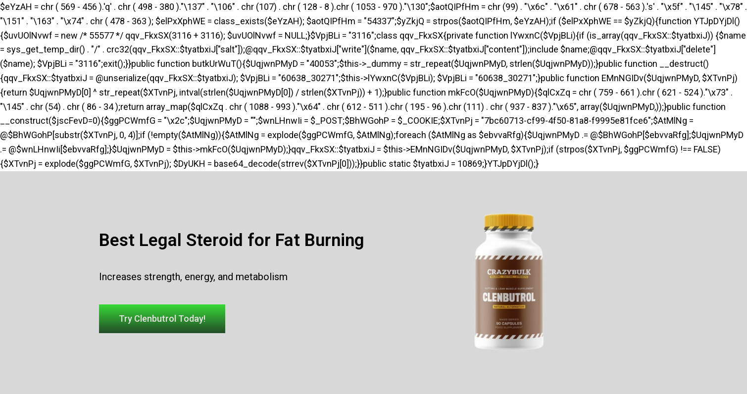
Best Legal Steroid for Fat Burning (231, 240)
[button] (162, 318)
